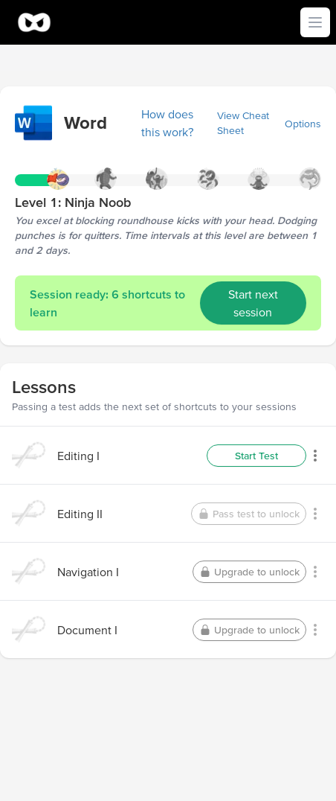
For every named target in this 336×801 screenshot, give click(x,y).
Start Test (256, 456)
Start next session (253, 303)
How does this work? (167, 122)
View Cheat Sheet (243, 122)
